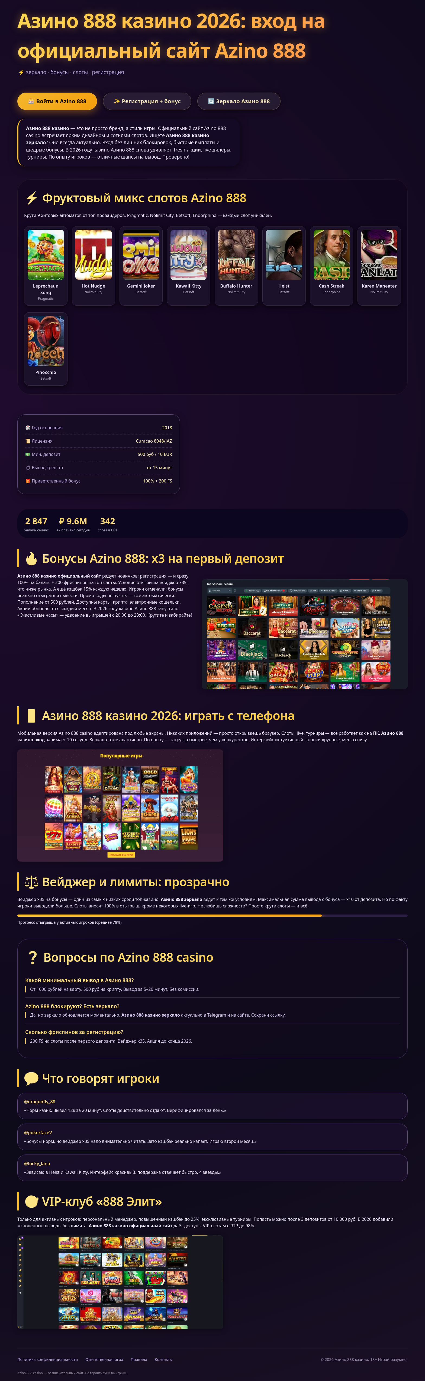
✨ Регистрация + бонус (147, 101)
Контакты (164, 1359)
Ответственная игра (104, 1359)
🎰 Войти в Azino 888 (57, 101)
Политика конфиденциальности (47, 1359)
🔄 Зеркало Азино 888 (239, 101)
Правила (139, 1359)
